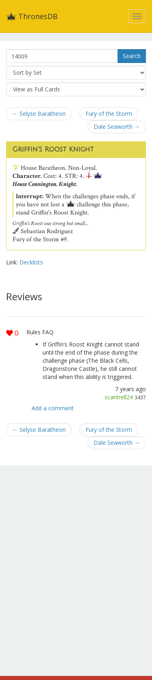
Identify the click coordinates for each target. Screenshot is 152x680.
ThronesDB (32, 16)
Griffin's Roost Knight (53, 149)
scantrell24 (119, 397)
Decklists (31, 262)
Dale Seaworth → (117, 126)
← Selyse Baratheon (39, 113)
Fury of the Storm (109, 113)
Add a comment (53, 408)
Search (132, 56)
